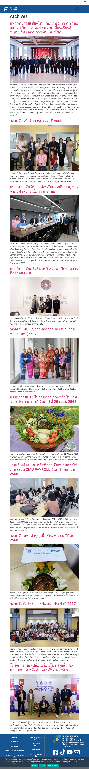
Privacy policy (53, 765)
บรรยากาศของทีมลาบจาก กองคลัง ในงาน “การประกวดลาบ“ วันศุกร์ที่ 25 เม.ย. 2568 (43, 399)
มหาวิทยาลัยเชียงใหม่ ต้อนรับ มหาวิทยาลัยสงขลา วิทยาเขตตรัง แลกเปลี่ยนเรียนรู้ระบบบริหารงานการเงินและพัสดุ (44, 27)
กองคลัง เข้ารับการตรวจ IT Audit (36, 120)
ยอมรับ (34, 765)
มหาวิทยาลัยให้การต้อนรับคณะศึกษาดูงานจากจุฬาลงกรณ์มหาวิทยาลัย (44, 189)
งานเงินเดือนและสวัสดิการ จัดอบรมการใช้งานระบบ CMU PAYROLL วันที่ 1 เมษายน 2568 (44, 469)
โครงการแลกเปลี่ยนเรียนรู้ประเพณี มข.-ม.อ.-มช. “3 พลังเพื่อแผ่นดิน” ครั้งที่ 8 (41, 667)
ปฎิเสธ (42, 765)
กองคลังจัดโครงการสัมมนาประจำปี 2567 (43, 603)
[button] (77, 9)
